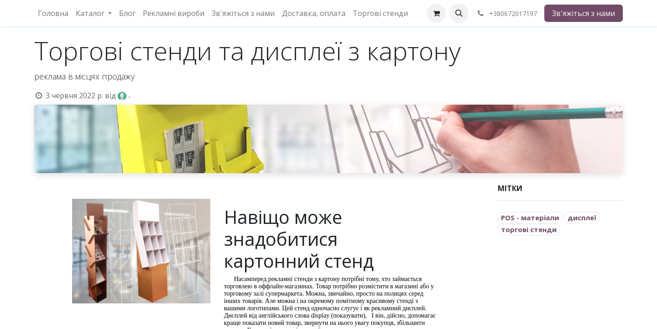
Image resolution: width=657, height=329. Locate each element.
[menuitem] (53, 13)
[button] (459, 13)
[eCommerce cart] (436, 13)
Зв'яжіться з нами (583, 13)
